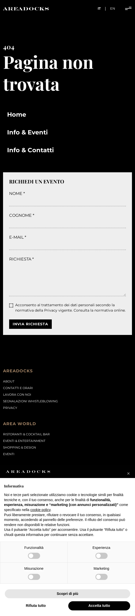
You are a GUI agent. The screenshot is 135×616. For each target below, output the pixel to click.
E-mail (16, 237)
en (112, 8)
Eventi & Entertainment (24, 441)
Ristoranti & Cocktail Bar (26, 434)
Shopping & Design (19, 447)
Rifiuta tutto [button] (36, 606)
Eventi (8, 454)
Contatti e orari (18, 388)
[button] (128, 473)
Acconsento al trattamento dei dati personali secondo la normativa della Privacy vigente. (70, 308)
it (99, 8)
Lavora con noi (17, 394)
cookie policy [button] (40, 510)
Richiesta (20, 259)
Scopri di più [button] (67, 594)
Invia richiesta (30, 324)
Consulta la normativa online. (100, 310)
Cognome (20, 215)
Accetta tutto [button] (99, 606)
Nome (15, 193)
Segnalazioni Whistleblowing (30, 401)
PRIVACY (10, 408)
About (8, 381)
